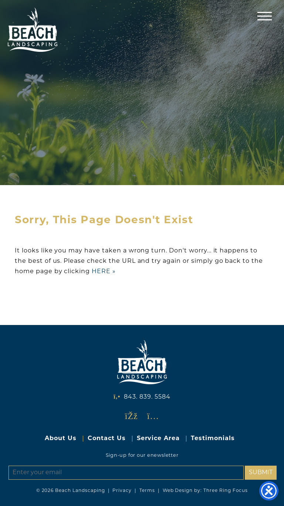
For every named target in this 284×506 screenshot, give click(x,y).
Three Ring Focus (225, 491)
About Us (61, 439)
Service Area (158, 439)
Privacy (122, 491)
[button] (265, 16)
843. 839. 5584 (147, 397)
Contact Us (107, 439)
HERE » (104, 272)
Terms (147, 491)
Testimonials (213, 439)
